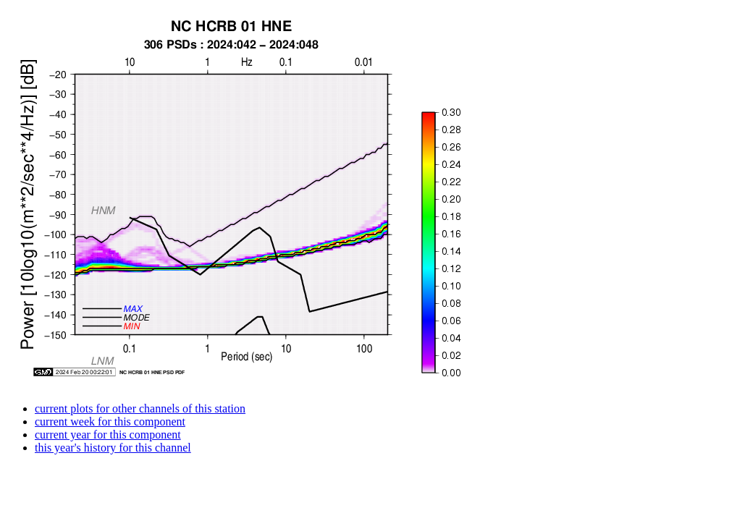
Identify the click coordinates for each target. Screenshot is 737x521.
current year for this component (108, 434)
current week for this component (110, 421)
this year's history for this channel (113, 447)
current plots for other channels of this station (140, 408)
